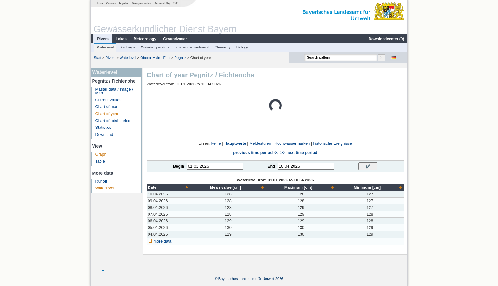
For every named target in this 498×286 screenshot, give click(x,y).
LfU (175, 3)
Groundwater (175, 39)
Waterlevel (105, 47)
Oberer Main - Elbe (155, 58)
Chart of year (107, 114)
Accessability (162, 3)
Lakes (121, 39)
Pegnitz (180, 58)
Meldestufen (260, 143)
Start (100, 3)
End (271, 166)
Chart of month (108, 107)
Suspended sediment (192, 47)
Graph (101, 154)
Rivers (103, 39)
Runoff (101, 181)
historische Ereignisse (332, 143)
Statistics (103, 127)
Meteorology (145, 39)
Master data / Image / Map (114, 91)
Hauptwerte (235, 143)
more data (163, 241)
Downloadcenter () (386, 39)
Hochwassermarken (292, 143)
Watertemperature (155, 47)
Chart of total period (113, 121)
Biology (242, 47)
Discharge (127, 47)
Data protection (141, 3)
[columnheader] (168, 187)
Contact (111, 3)
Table (100, 161)
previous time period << (255, 152)
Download (104, 134)
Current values (108, 100)
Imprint (124, 3)
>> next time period (298, 152)
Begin (178, 166)
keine (216, 143)
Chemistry (222, 47)
